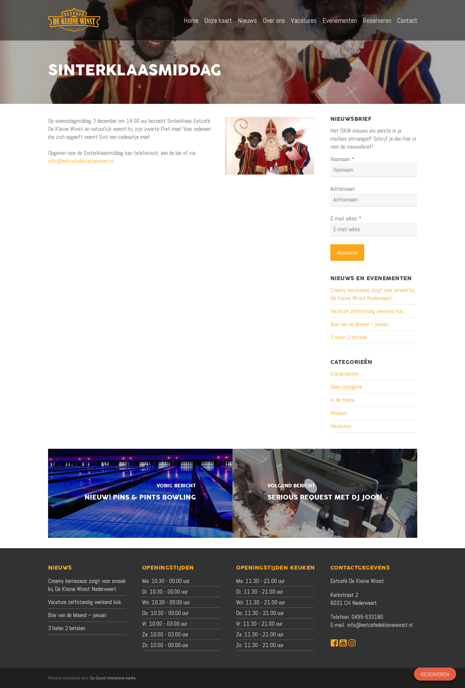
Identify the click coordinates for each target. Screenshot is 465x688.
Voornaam (342, 159)
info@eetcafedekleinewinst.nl (81, 161)
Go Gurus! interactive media (113, 678)
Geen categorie (346, 387)
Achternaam (342, 189)
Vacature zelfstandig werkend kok (366, 311)
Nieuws (338, 413)
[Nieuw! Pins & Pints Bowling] (140, 493)
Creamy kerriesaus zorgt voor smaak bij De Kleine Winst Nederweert (372, 294)
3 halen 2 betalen (348, 337)
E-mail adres (346, 218)
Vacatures (340, 426)
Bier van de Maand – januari (359, 324)
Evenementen (344, 374)
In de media (342, 400)
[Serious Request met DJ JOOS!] (324, 493)
